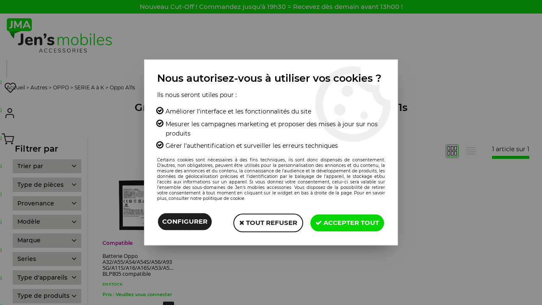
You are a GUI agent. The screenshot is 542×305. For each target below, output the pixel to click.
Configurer (184, 222)
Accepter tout (346, 222)
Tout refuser (264, 222)
